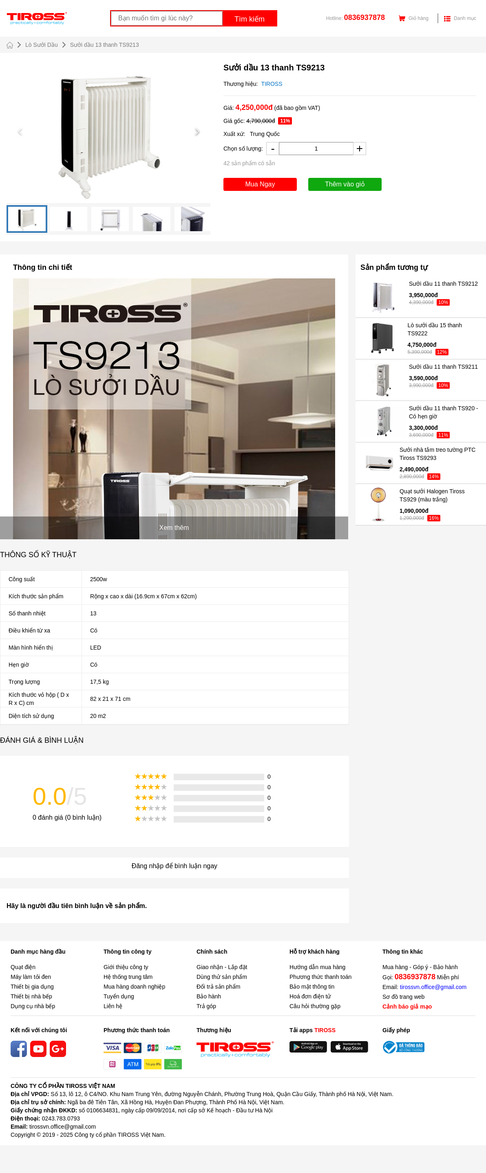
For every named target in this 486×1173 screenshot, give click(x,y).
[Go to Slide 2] (68, 219)
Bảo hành (209, 996)
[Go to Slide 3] (110, 219)
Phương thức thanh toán (320, 977)
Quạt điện (23, 967)
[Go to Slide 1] (27, 219)
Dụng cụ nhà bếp (33, 1006)
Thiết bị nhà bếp (31, 996)
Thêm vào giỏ (345, 184)
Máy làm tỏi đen (31, 977)
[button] (108, 131)
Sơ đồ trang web (403, 997)
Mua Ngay (260, 184)
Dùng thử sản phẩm (222, 977)
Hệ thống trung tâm (128, 977)
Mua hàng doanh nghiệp (134, 986)
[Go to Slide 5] (193, 219)
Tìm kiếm (249, 19)
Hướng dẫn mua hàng (317, 967)
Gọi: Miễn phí (420, 977)
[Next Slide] (197, 131)
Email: (424, 987)
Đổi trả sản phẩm (218, 986)
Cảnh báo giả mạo (407, 1006)
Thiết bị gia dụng (32, 986)
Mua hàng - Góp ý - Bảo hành (420, 967)
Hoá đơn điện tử (310, 996)
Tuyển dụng (119, 996)
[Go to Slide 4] (151, 219)
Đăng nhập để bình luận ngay (174, 865)
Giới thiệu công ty (126, 967)
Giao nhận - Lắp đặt (222, 967)
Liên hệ (113, 1006)
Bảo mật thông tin (311, 986)
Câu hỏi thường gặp (314, 1006)
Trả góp (206, 1006)
